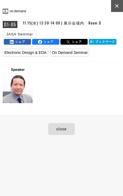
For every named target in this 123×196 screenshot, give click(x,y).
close (61, 129)
